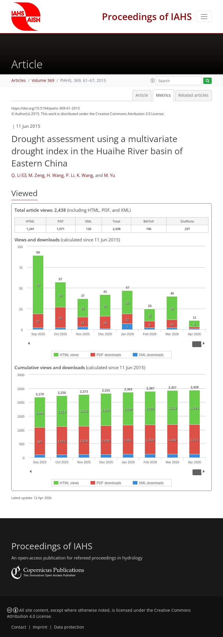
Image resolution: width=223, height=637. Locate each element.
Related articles (193, 95)
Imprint (40, 627)
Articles (18, 80)
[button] (153, 80)
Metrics (163, 95)
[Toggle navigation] (204, 16)
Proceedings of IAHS (147, 16)
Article (142, 95)
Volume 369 (43, 80)
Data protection (69, 627)
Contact (18, 627)
